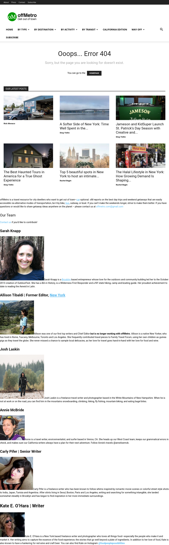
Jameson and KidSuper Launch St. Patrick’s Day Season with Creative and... (140, 128)
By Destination (45, 29)
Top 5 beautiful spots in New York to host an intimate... (82, 174)
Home (9, 29)
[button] (161, 29)
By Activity (69, 29)
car (78, 199)
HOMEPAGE (94, 73)
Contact (22, 2)
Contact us (5, 222)
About (6, 2)
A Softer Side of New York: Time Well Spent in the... (84, 126)
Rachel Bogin (65, 180)
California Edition (115, 29)
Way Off (138, 29)
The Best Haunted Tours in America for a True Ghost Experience (24, 176)
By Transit (90, 29)
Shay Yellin (65, 132)
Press (13, 2)
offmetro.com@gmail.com (109, 206)
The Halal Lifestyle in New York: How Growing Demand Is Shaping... (140, 176)
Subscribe (32, 2)
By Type (23, 29)
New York (57, 295)
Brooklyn (66, 279)
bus (67, 203)
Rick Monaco (9, 123)
